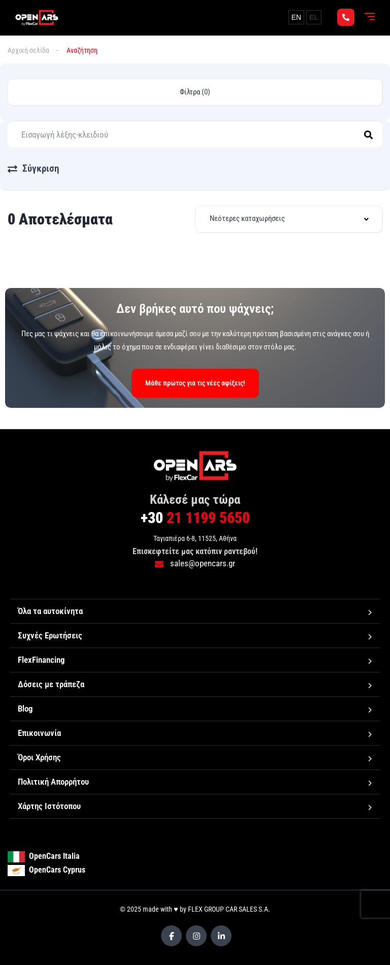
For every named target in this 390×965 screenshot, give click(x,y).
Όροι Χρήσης (39, 757)
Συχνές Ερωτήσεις (50, 635)
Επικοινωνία (39, 733)
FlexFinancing (41, 660)
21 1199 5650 (195, 518)
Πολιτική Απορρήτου (53, 782)
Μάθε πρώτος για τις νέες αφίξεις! (195, 383)
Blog (25, 708)
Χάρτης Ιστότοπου (49, 806)
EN (296, 17)
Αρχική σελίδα (28, 50)
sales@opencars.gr (195, 563)
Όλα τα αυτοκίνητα (50, 611)
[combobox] (288, 219)
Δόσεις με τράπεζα (51, 684)
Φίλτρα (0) (195, 91)
